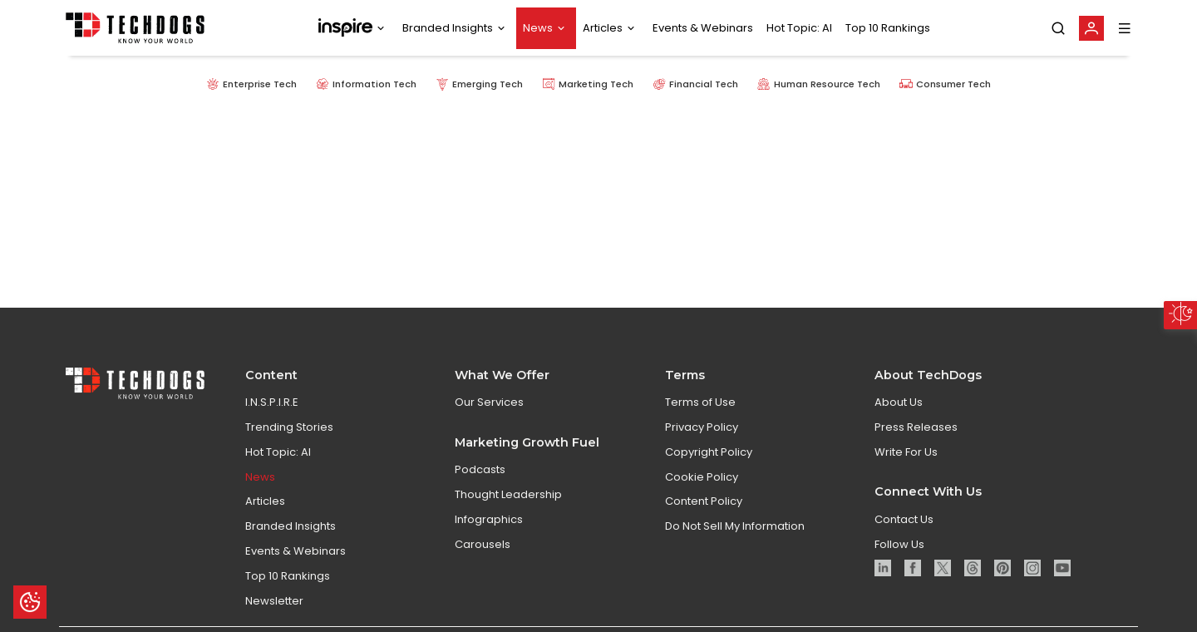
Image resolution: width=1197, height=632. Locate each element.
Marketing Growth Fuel (527, 442)
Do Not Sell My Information (735, 527)
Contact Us (903, 519)
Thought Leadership (508, 494)
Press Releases (916, 427)
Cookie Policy (701, 477)
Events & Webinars (703, 28)
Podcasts (480, 470)
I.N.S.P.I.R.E (271, 403)
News (538, 28)
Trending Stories (289, 427)
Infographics (489, 519)
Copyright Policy (708, 452)
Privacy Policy (701, 427)
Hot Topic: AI (799, 28)
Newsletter (274, 601)
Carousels (482, 544)
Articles (603, 28)
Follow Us (899, 544)
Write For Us (906, 452)
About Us (898, 403)
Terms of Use (700, 403)
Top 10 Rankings (887, 28)
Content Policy (703, 502)
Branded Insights (447, 28)
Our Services (489, 403)
